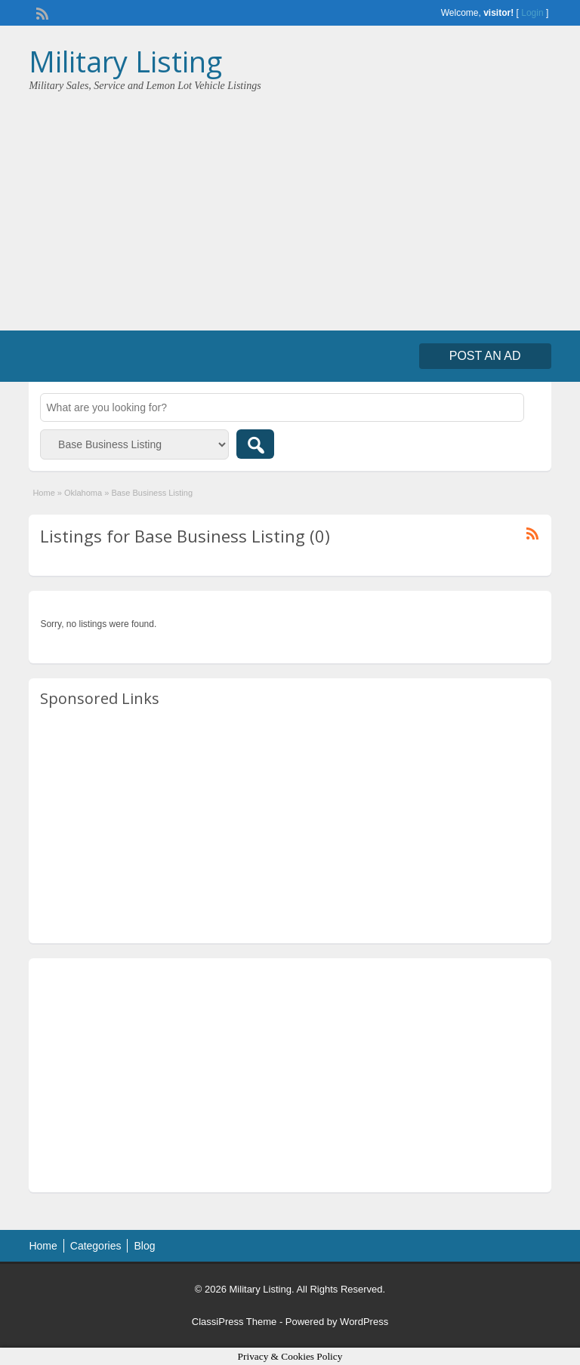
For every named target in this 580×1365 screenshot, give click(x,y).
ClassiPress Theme (234, 1321)
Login (532, 13)
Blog (144, 1246)
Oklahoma (83, 492)
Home (43, 492)
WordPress (364, 1321)
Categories (96, 1246)
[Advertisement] (290, 206)
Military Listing (125, 61)
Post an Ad (485, 355)
